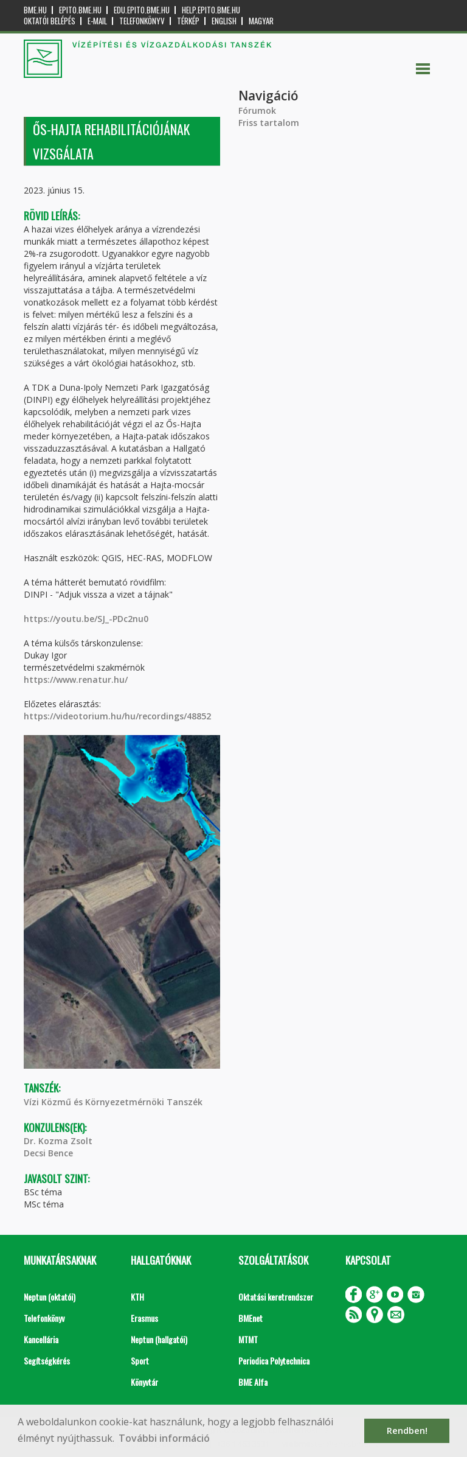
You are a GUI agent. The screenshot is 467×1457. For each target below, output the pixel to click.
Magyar (261, 21)
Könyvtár (144, 1381)
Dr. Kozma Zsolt (58, 1141)
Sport (140, 1360)
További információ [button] (164, 1438)
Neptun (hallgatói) (159, 1339)
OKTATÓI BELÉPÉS (49, 21)
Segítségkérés (47, 1360)
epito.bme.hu (80, 10)
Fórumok (257, 110)
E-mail (97, 21)
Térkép (188, 21)
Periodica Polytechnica (274, 1360)
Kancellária (41, 1339)
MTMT (248, 1339)
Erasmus (144, 1318)
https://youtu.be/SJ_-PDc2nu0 (86, 618)
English (224, 21)
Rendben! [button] (407, 1430)
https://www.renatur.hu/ (76, 679)
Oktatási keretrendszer (275, 1296)
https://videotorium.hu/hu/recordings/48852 (117, 716)
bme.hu (35, 10)
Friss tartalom (268, 122)
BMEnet (250, 1318)
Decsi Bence (48, 1153)
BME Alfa (253, 1381)
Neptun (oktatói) (49, 1296)
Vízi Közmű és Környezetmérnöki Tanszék (113, 1102)
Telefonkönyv (142, 21)
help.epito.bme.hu (211, 10)
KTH (137, 1296)
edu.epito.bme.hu (142, 10)
